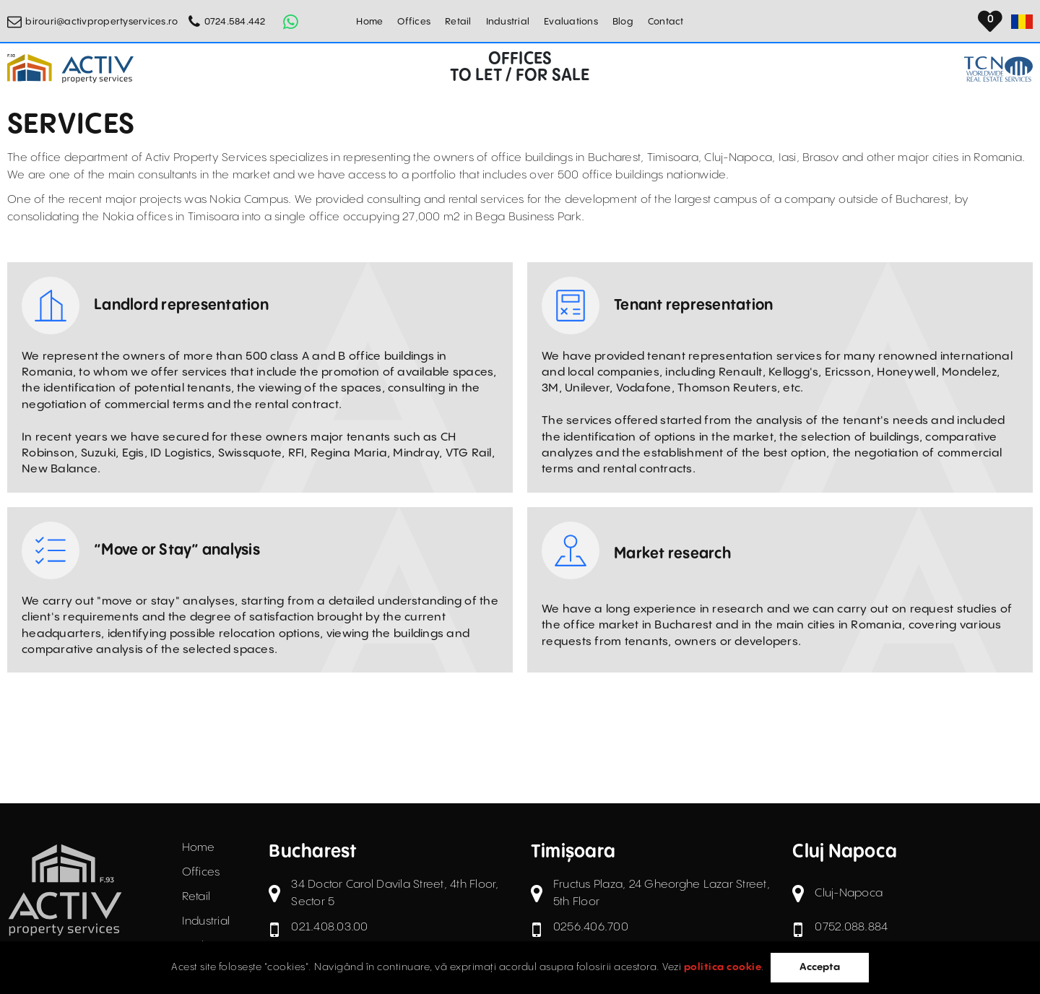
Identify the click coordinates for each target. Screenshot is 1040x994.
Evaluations (571, 22)
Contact (666, 22)
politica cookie (723, 967)
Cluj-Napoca (849, 893)
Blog (622, 22)
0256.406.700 (590, 927)
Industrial (508, 22)
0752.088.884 (851, 927)
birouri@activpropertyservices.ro (101, 22)
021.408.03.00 (329, 927)
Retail (458, 22)
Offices (413, 22)
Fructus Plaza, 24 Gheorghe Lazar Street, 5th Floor (661, 893)
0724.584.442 (235, 22)
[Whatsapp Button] (291, 21)
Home (369, 22)
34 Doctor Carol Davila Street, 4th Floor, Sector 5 (394, 893)
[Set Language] (1022, 21)
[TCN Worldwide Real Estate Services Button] (998, 69)
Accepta (820, 967)
